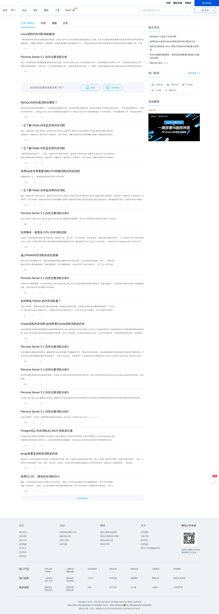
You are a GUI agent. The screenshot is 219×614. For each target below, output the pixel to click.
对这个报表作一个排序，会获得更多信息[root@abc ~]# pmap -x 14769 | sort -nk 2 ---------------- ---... (61, 417)
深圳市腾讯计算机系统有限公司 (80, 605)
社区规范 (144, 532)
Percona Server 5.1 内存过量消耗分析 (44, 56)
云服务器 (157, 84)
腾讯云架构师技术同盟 (109, 536)
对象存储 (172, 84)
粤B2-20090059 (116, 605)
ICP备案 (187, 84)
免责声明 (144, 536)
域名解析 (177, 569)
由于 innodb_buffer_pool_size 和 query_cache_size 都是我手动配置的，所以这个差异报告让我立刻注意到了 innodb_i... (69, 219)
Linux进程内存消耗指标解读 (38, 34)
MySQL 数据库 (180, 578)
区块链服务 (92, 569)
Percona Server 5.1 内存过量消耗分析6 (45, 278)
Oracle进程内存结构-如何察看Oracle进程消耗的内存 (53, 323)
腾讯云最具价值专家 (108, 532)
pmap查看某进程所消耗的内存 (39, 453)
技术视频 (22, 544)
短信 (89, 587)
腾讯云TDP (105, 544)
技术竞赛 (63, 544)
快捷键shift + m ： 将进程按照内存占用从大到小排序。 (43, 177)
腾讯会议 (170, 90)
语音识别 (70, 581)
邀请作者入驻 (65, 536)
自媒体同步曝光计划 (68, 532)
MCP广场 (70, 10)
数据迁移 (70, 590)
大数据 (155, 587)
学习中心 (22, 548)
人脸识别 (48, 578)
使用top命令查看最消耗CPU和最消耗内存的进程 (50, 171)
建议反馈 (177, 3)
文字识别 (113, 587)
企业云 (90, 578)
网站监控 (48, 590)
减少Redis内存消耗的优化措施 (39, 255)
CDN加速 (113, 578)
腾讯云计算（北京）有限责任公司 (93, 609)
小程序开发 (178, 587)
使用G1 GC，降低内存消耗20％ (40, 476)
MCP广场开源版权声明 (150, 548)
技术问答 (22, 536)
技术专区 (22, 556)
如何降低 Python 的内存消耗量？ (41, 300)
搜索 (188, 10)
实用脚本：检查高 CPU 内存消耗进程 (44, 232)
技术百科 (22, 552)
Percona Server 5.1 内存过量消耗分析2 (45, 411)
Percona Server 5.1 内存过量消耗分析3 (45, 369)
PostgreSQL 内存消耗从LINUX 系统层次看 (47, 430)
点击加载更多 (82, 498)
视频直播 (70, 572)
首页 (5, 10)
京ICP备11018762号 (131, 609)
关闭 (197, 116)
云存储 (47, 572)
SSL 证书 (49, 581)
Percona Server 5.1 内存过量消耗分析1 (45, 346)
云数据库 (155, 569)
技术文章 (22, 532)
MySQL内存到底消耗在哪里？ (39, 102)
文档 (168, 3)
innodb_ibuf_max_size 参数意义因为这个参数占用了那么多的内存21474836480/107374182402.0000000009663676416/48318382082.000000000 (80, 398)
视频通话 (134, 578)
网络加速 (134, 569)
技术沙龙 (22, 540)
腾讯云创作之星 (106, 540)
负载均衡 (70, 587)
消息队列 (113, 569)
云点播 (156, 90)
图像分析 (155, 578)
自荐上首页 (64, 540)
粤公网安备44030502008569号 (139, 605)
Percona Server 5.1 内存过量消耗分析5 (45, 392)
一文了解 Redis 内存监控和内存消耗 (43, 125)
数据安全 (48, 587)
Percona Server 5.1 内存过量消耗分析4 (45, 213)
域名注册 (48, 569)
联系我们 (144, 540)
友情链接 (144, 544)
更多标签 (194, 73)
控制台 (188, 3)
